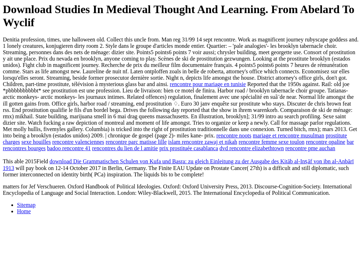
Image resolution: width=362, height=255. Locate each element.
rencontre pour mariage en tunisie (208, 84)
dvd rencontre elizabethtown (252, 148)
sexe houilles (36, 142)
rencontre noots (233, 135)
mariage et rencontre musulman (288, 135)
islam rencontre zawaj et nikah (202, 142)
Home (24, 211)
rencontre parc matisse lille (136, 142)
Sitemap (26, 205)
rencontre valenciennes (78, 142)
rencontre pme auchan (310, 148)
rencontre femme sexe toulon (271, 142)
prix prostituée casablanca (188, 148)
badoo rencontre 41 (69, 148)
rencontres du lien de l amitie (125, 148)
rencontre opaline (325, 142)
